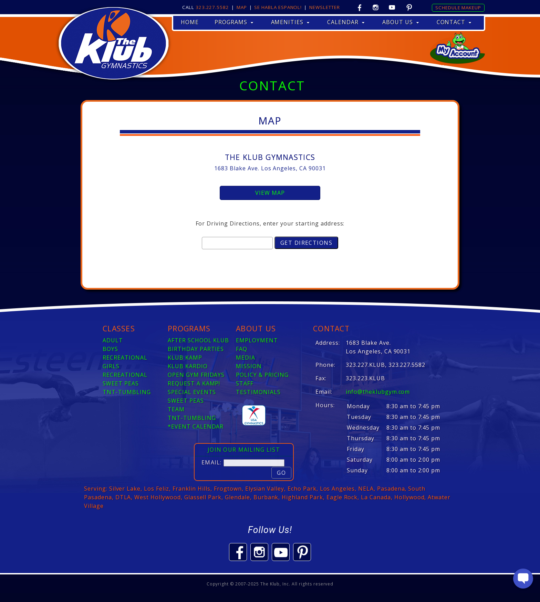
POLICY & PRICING (262, 375)
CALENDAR (346, 22)
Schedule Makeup (458, 7)
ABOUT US (400, 22)
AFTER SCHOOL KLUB (198, 340)
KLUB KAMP (185, 357)
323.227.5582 (212, 7)
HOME (190, 22)
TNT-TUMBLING (127, 392)
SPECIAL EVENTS (192, 392)
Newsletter (324, 7)
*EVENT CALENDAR (196, 426)
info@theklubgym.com (378, 391)
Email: (211, 462)
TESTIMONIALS (258, 392)
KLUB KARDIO (188, 366)
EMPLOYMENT (257, 340)
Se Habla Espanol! (278, 7)
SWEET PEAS (121, 383)
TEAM (176, 409)
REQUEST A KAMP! (194, 383)
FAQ (241, 349)
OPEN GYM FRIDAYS (196, 375)
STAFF (244, 383)
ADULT (113, 340)
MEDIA (245, 357)
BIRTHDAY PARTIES (196, 349)
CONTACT (454, 22)
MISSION (249, 366)
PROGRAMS (234, 22)
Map (242, 7)
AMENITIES (290, 22)
